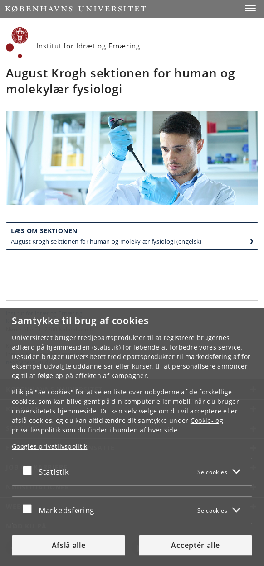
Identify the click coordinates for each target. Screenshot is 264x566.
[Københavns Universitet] (17, 42)
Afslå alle (69, 545)
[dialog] (132, 437)
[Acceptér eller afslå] (29, 470)
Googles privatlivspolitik (50, 446)
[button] (250, 8)
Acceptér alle (195, 545)
